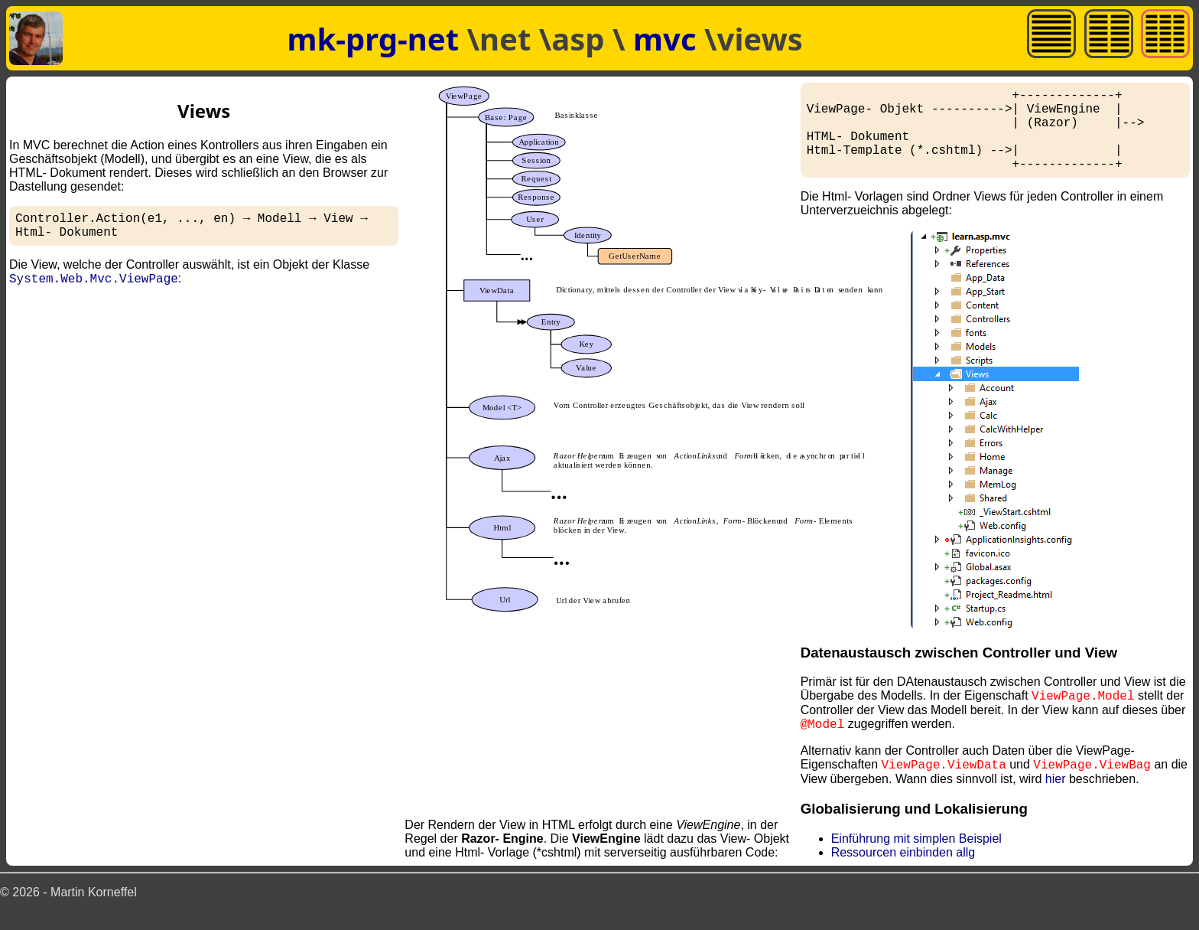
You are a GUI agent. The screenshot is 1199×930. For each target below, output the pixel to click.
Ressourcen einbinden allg (903, 870)
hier (1055, 797)
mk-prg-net (373, 39)
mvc (668, 39)
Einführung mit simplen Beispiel (916, 856)
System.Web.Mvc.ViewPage (93, 285)
